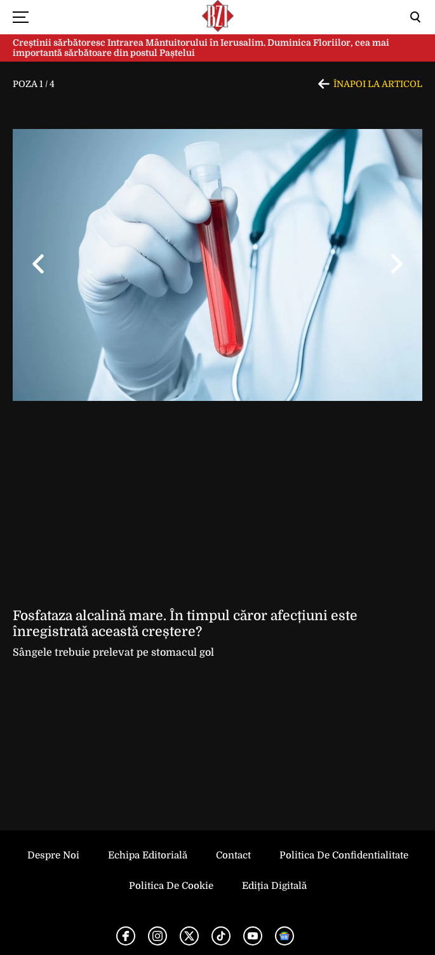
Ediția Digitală (274, 885)
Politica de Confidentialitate (343, 855)
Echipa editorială (147, 855)
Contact (233, 855)
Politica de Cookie (171, 885)
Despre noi (53, 855)
